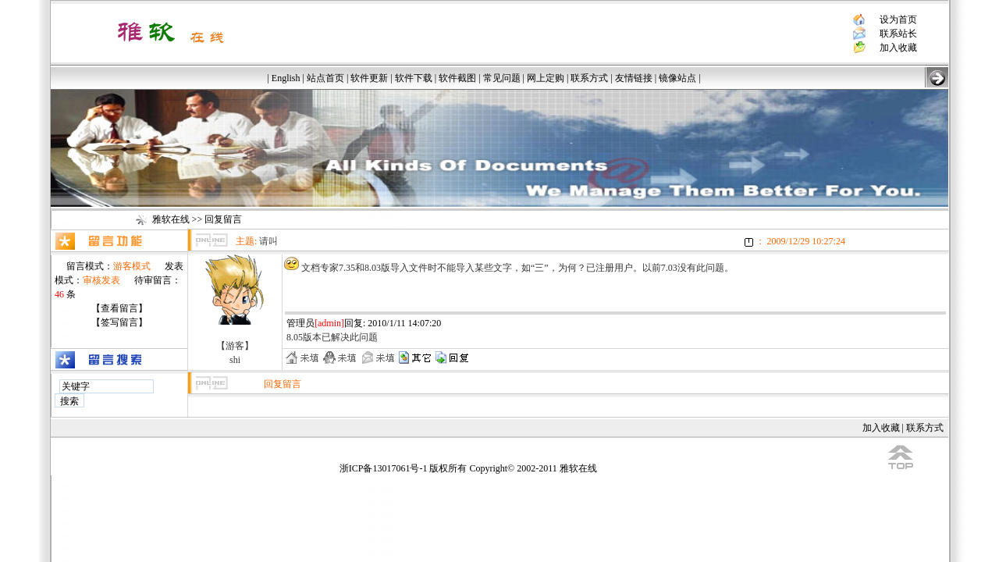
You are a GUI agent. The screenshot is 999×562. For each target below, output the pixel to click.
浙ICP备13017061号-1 (384, 468)
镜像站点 (677, 78)
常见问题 (502, 78)
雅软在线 (171, 219)
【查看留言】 (119, 308)
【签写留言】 (119, 322)
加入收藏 (898, 47)
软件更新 (369, 78)
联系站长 (898, 33)
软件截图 (457, 78)
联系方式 (589, 78)
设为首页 (898, 19)
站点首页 (325, 78)
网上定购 (545, 78)
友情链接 (633, 78)
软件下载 (413, 78)
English (286, 78)
